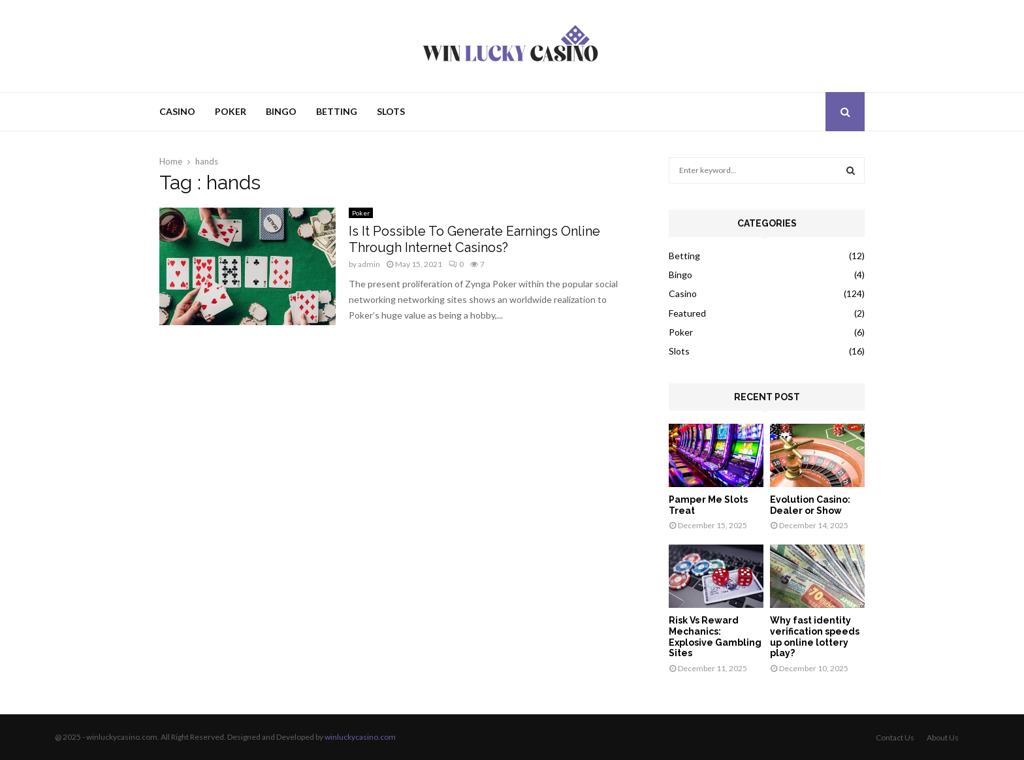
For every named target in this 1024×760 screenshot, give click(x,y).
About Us (943, 737)
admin (369, 264)
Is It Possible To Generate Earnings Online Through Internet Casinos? (474, 239)
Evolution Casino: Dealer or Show (810, 505)
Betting (336, 111)
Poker (230, 111)
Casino (177, 111)
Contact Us (895, 737)
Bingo (281, 111)
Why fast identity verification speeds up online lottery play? (814, 636)
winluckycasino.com (360, 737)
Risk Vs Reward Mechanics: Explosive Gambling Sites (715, 636)
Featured (687, 313)
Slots (391, 111)
